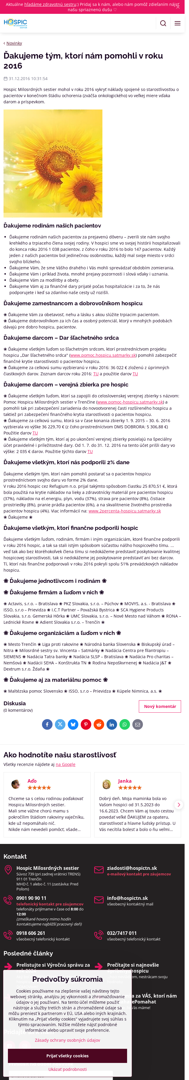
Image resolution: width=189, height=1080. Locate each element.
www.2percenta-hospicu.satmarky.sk (125, 511)
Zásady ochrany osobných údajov (67, 1062)
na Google (65, 764)
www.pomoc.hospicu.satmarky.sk (103, 355)
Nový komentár (160, 706)
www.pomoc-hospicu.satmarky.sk (130, 402)
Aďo (32, 781)
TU (96, 373)
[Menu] (178, 23)
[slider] (39, 787)
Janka (125, 781)
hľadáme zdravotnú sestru (50, 4)
